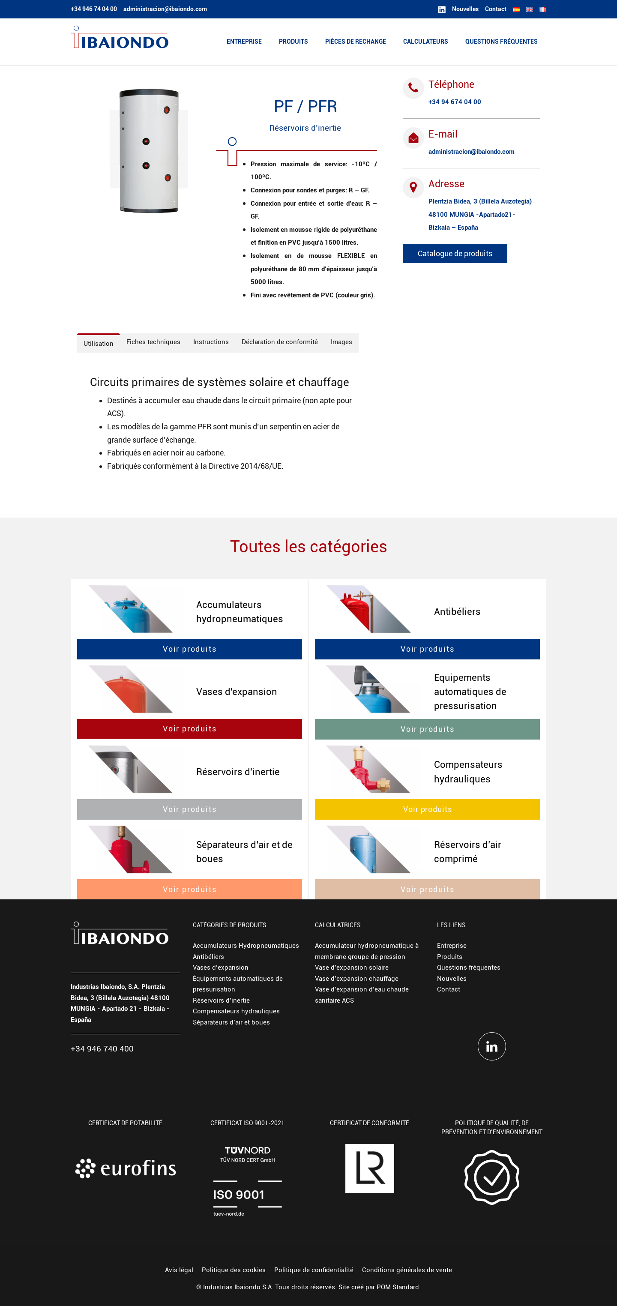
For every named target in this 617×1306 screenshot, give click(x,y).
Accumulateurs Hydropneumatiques (246, 946)
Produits (449, 957)
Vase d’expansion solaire (352, 967)
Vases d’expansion (221, 967)
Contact (448, 989)
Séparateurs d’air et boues (231, 1022)
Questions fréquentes (468, 967)
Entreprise (452, 946)
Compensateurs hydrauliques (236, 1011)
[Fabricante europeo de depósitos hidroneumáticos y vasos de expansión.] (119, 41)
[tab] (98, 343)
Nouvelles (452, 978)
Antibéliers (208, 957)
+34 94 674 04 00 (454, 102)
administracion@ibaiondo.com (471, 152)
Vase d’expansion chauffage (356, 978)
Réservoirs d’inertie (221, 1000)
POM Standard (398, 1287)
